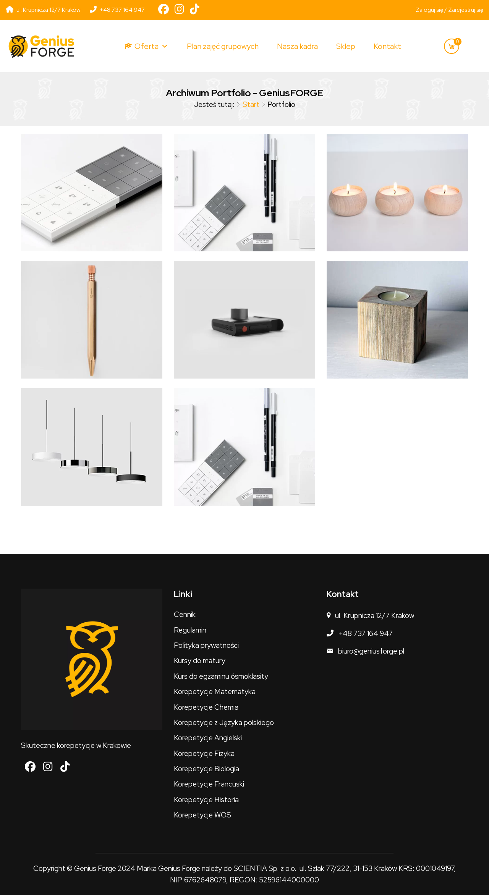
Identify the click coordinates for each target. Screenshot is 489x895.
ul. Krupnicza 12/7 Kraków (374, 615)
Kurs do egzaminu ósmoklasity (221, 676)
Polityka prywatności (206, 645)
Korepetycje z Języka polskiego (224, 722)
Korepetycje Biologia (206, 769)
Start (251, 104)
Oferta (151, 46)
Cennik (185, 614)
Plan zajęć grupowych (223, 46)
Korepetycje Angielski (208, 738)
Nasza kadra (297, 46)
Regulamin (190, 630)
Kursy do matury (199, 660)
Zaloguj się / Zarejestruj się (449, 10)
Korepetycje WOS (202, 815)
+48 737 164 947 (117, 10)
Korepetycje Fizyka (204, 753)
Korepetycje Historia (206, 799)
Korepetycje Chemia (206, 707)
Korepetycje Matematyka (215, 691)
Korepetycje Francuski (209, 784)
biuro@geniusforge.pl (371, 651)
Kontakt (387, 46)
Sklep (345, 46)
